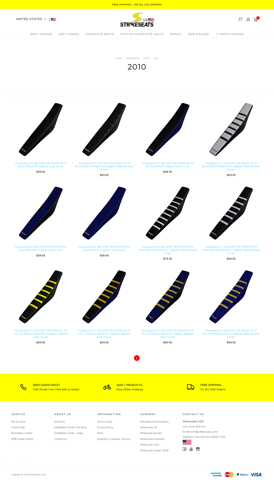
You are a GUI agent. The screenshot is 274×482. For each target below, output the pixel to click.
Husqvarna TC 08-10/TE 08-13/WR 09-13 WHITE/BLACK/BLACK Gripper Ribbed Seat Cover (231, 254)
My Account (18, 421)
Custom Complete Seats (142, 34)
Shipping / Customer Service (113, 438)
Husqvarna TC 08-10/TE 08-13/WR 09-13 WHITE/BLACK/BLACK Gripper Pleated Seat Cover (167, 254)
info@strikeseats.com (204, 431)
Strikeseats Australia (152, 438)
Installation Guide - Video (69, 433)
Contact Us (60, 438)
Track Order (18, 427)
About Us (59, 421)
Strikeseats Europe (151, 433)
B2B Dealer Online (22, 438)
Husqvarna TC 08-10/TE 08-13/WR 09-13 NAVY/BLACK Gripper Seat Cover (41, 252)
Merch (176, 34)
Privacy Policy (105, 427)
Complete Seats (99, 34)
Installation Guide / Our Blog (70, 427)
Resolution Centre (21, 433)
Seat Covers (41, 34)
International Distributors (154, 421)
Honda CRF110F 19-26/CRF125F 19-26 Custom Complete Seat (36, 466)
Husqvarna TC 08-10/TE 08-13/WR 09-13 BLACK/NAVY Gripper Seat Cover (168, 164)
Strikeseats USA (149, 444)
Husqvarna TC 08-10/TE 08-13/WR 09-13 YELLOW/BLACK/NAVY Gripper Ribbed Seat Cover (104, 337)
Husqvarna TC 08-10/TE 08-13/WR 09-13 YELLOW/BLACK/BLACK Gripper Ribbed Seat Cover (41, 337)
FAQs (100, 433)
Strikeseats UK (148, 427)
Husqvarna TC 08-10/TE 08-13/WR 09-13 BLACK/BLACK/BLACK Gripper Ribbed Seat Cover (104, 166)
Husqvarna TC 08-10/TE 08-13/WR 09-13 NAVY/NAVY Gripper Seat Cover (104, 252)
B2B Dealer (199, 34)
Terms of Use (104, 421)
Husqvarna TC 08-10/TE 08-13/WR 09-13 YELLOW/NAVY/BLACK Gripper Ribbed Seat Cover (167, 337)
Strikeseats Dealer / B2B (154, 450)
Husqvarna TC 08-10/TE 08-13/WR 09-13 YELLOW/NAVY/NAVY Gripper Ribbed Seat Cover (231, 337)
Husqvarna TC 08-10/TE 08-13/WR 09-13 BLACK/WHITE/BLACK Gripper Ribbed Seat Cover (231, 166)
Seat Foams (69, 34)
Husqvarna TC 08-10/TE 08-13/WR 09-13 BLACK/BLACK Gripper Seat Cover (41, 164)
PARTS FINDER (230, 34)
